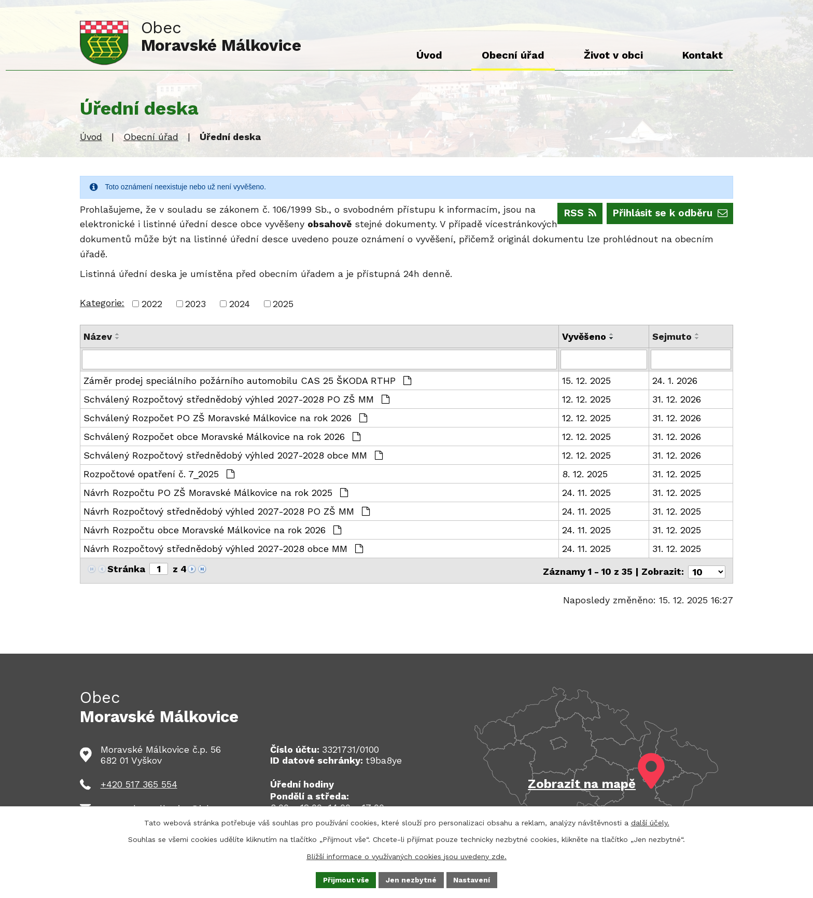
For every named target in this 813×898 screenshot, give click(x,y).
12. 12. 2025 (586, 399)
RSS (571, 212)
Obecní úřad (150, 136)
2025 (283, 303)
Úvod (91, 136)
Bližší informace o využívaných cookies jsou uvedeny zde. (406, 855)
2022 (152, 303)
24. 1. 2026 (674, 380)
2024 (239, 303)
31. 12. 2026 (676, 399)
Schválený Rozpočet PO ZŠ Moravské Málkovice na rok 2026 (225, 417)
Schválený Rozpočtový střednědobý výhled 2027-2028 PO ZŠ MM (236, 399)
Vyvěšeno (584, 336)
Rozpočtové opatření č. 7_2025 (158, 473)
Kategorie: (102, 302)
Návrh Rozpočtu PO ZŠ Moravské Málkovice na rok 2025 (215, 492)
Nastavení (472, 879)
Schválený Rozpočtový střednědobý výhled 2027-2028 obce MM (233, 455)
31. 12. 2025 (676, 473)
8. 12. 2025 (585, 473)
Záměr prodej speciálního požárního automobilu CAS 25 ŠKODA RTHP (247, 380)
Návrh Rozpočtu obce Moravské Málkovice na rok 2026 (212, 529)
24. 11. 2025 (586, 492)
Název (97, 336)
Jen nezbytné (411, 879)
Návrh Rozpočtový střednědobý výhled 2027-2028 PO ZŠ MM (226, 511)
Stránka (126, 568)
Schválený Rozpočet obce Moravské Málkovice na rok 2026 (221, 436)
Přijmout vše (346, 879)
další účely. (650, 822)
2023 (195, 303)
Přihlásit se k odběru (666, 212)
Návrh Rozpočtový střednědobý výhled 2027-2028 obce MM (223, 548)
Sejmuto (672, 336)
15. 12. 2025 (586, 380)
